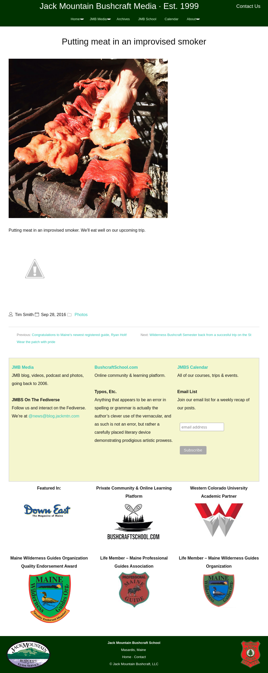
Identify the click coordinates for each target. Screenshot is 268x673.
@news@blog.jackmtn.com (54, 416)
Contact (140, 657)
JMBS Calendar (192, 367)
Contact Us (248, 6)
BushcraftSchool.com (116, 367)
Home (75, 19)
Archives (123, 19)
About (191, 19)
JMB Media (98, 19)
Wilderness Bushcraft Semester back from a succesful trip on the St (200, 335)
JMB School (147, 19)
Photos (81, 314)
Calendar (171, 19)
